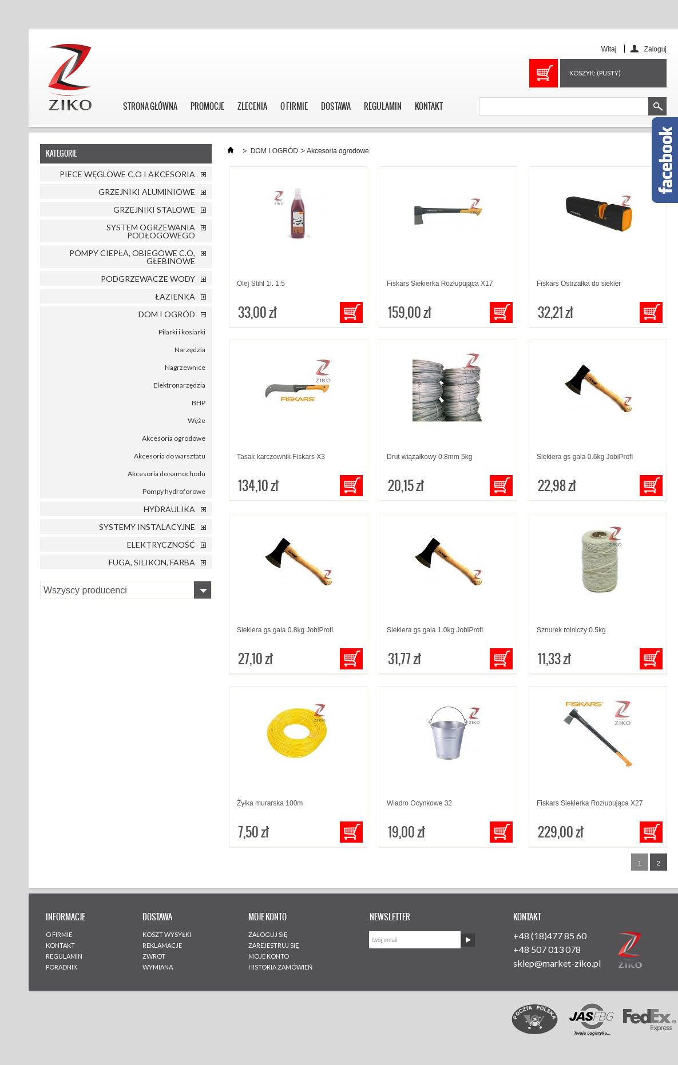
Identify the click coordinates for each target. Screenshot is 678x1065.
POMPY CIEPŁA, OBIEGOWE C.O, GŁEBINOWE (132, 257)
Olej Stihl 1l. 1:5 (261, 284)
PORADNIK (61, 967)
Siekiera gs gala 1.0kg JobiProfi (435, 630)
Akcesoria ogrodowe (173, 438)
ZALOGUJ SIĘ (268, 934)
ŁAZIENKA (175, 296)
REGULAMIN (383, 106)
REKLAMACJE (162, 945)
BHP (198, 402)
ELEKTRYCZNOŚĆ (161, 544)
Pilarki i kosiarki (181, 332)
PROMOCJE (207, 106)
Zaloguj (655, 49)
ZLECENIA (252, 106)
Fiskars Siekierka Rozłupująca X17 (440, 284)
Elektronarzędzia (179, 385)
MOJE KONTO (268, 956)
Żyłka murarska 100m (270, 803)
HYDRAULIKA (169, 509)
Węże (196, 420)
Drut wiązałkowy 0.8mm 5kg (429, 457)
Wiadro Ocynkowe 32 (419, 803)
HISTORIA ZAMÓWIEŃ (280, 967)
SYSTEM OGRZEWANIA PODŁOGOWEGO (150, 231)
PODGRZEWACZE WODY (148, 279)
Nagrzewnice (185, 367)
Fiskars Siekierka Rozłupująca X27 (590, 803)
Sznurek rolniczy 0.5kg (571, 630)
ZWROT (153, 956)
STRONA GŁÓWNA (150, 106)
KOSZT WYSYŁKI (166, 934)
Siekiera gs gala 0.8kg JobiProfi (285, 630)
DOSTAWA (336, 106)
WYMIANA (157, 967)
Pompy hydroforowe (173, 491)
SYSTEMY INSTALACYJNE (147, 527)
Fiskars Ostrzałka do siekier (579, 284)
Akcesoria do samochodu (166, 473)
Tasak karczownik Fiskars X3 (281, 457)
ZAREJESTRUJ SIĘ (273, 945)
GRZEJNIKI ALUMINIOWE (146, 192)
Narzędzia (190, 349)
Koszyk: (595, 73)
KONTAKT (429, 106)
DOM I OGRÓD (166, 314)
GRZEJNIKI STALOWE (154, 209)
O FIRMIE (294, 106)
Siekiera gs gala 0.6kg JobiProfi (585, 457)
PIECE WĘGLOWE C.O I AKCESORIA (127, 174)
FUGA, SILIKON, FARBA (152, 562)
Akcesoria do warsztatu (169, 456)
